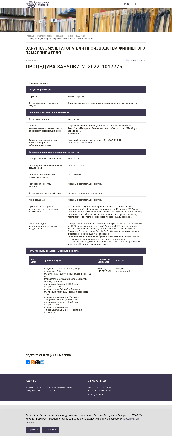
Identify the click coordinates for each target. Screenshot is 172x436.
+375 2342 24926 (103, 387)
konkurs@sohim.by (130, 241)
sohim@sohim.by (96, 394)
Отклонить (51, 429)
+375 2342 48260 (103, 390)
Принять (33, 429)
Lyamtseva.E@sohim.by (80, 142)
